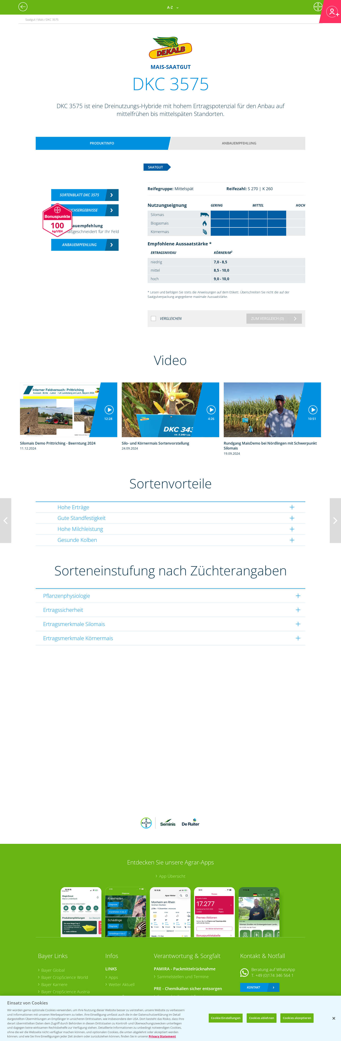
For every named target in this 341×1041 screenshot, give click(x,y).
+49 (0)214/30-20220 (274, 977)
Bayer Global (53, 940)
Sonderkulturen (123, 990)
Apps (113, 948)
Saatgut (116, 983)
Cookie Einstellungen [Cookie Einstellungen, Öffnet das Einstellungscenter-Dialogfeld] (225, 1018)
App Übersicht (172, 846)
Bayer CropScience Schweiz (66, 969)
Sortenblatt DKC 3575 (79, 194)
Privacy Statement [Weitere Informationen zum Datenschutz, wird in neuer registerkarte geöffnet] (162, 1036)
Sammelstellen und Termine (183, 947)
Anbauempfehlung (239, 143)
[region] (170, 1018)
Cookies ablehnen (261, 1018)
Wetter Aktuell (122, 955)
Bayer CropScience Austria (65, 962)
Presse (47, 976)
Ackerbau (117, 976)
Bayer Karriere (54, 955)
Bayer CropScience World (64, 948)
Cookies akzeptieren (297, 1018)
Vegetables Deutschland (63, 983)
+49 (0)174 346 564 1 (274, 946)
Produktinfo (102, 143)
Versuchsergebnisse (79, 210)
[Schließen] (334, 1018)
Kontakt (253, 958)
